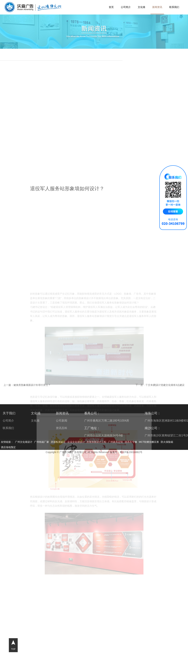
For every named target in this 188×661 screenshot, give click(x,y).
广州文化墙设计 (23, 441)
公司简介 (126, 7)
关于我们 (9, 413)
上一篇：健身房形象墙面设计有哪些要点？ (27, 385)
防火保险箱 (167, 441)
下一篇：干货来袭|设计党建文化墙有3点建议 (159, 385)
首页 (111, 7)
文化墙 (141, 7)
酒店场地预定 (8, 447)
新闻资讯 (157, 7)
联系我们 (174, 7)
